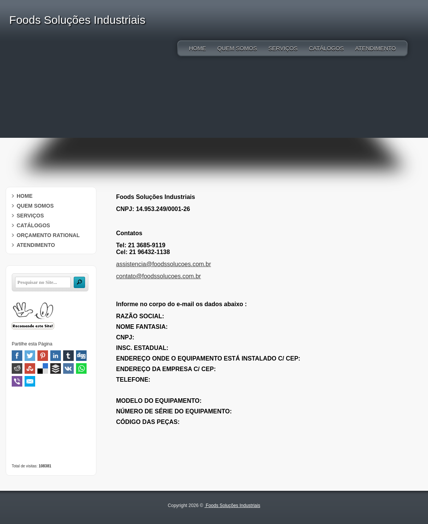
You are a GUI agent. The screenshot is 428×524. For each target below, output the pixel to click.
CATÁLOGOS (326, 48)
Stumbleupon (30, 368)
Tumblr (68, 355)
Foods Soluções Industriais (232, 505)
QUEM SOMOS (237, 48)
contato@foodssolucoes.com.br (158, 276)
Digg (81, 355)
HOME (197, 48)
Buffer (55, 368)
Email (30, 381)
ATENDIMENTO (375, 48)
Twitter (30, 355)
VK (68, 368)
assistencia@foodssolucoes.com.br (163, 264)
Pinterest (42, 355)
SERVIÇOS (283, 48)
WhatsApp (81, 368)
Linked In (55, 355)
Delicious (42, 368)
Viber (17, 381)
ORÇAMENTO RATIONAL (48, 235)
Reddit (17, 368)
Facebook (17, 355)
